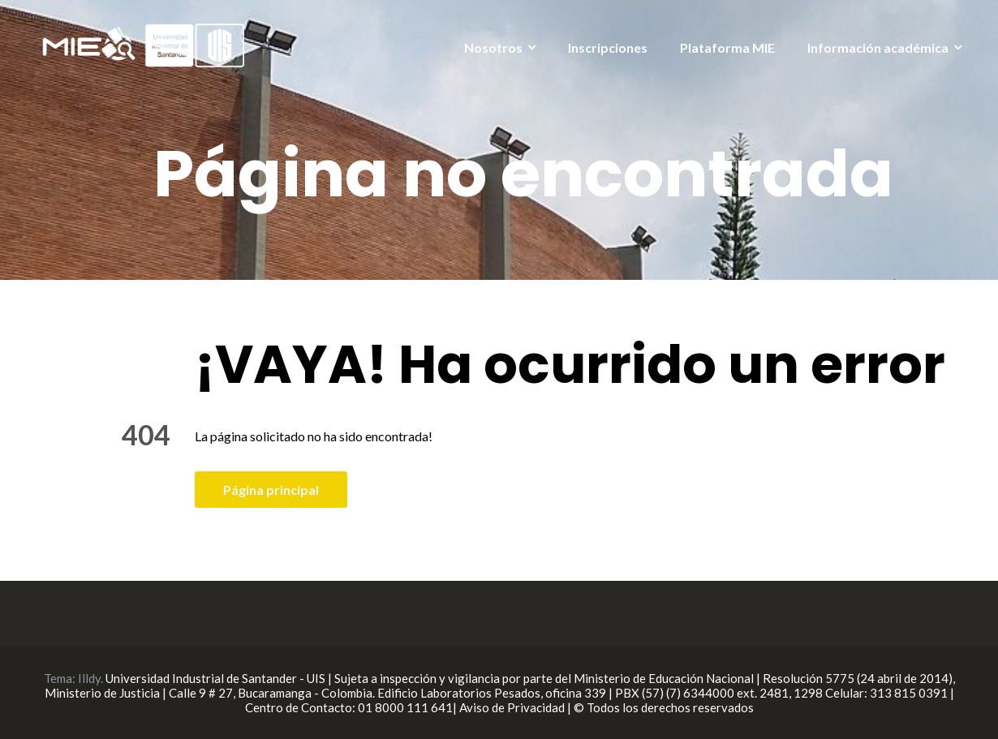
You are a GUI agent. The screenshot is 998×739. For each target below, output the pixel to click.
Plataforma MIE (727, 47)
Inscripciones (607, 47)
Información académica (878, 47)
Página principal (271, 489)
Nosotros (493, 47)
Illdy (89, 678)
